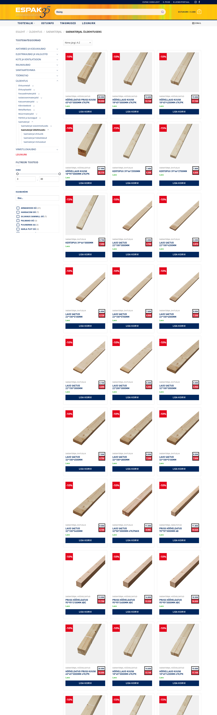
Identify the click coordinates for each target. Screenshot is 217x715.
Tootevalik (26, 23)
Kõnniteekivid (24, 105)
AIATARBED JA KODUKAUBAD (31, 48)
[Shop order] (77, 42)
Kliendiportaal (181, 2)
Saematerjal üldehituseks (33, 130)
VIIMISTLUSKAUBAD (26, 149)
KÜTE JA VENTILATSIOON (28, 59)
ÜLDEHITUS (35, 31)
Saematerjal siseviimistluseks (34, 126)
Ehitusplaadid (24, 89)
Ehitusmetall (24, 85)
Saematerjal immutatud (35, 142)
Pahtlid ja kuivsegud (27, 117)
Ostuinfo (47, 23)
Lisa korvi (85, 111)
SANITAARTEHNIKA (25, 70)
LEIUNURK (88, 23)
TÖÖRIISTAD (22, 75)
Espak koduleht (151, 2)
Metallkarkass (24, 109)
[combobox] (110, 12)
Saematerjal (54, 31)
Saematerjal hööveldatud (35, 138)
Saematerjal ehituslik (33, 134)
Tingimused (68, 23)
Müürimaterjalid (26, 113)
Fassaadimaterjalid (27, 93)
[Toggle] (57, 49)
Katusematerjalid (26, 101)
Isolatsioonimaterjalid (28, 97)
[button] (189, 12)
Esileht (20, 31)
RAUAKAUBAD (23, 64)
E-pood (166, 2)
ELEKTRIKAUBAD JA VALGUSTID (32, 54)
